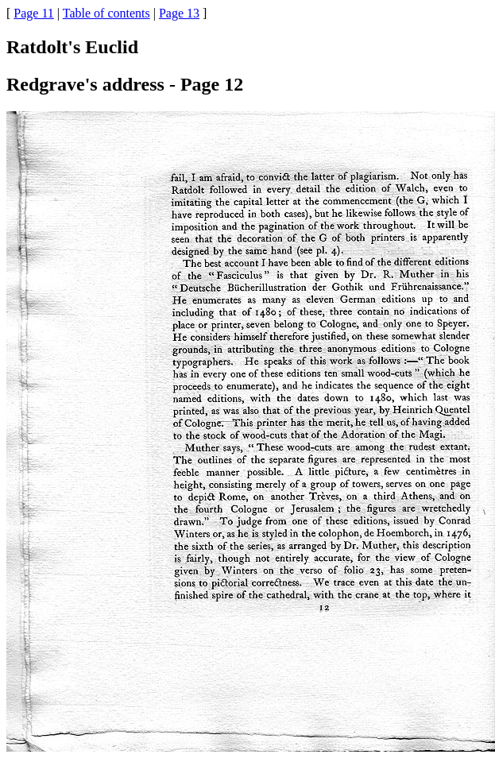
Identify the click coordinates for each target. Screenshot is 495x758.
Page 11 (34, 13)
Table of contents (106, 13)
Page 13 (179, 13)
